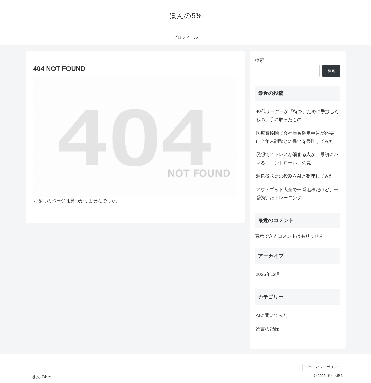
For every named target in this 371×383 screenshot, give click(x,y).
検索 (259, 60)
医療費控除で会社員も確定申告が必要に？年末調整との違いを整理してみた (295, 137)
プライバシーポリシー (323, 367)
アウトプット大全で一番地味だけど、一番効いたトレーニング (297, 193)
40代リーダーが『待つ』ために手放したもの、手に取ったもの (297, 115)
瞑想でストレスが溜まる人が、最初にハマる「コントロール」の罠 (297, 158)
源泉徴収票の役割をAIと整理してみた (295, 176)
